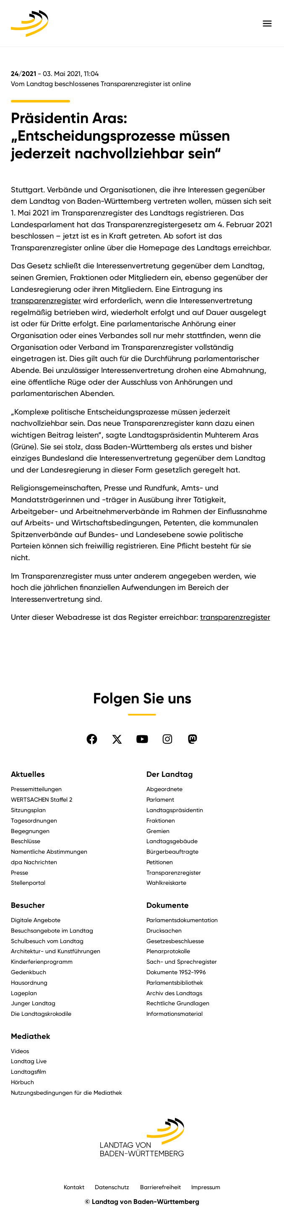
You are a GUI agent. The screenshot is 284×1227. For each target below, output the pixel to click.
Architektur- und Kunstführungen (55, 950)
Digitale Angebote (35, 919)
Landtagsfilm (28, 1071)
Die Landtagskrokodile (41, 1013)
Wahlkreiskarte (166, 882)
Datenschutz (112, 1186)
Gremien (157, 830)
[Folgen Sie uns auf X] (117, 739)
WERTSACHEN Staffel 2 (41, 799)
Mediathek (30, 1036)
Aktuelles (28, 774)
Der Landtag (169, 774)
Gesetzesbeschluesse (175, 940)
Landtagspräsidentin (174, 809)
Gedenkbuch (28, 971)
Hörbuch (22, 1081)
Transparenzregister (173, 872)
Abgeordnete (164, 788)
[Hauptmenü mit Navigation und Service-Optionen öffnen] (267, 23)
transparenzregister (46, 300)
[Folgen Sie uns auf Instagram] (167, 739)
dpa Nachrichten (34, 861)
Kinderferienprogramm (42, 961)
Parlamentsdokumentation (182, 919)
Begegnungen (30, 830)
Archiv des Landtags (174, 992)
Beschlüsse (25, 840)
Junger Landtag (33, 1003)
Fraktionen (160, 820)
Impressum (205, 1186)
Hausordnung (29, 982)
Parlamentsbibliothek (174, 982)
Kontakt (74, 1186)
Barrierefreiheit (160, 1186)
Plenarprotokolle (168, 950)
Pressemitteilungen (36, 788)
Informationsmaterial (174, 1013)
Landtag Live (29, 1060)
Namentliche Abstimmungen (49, 851)
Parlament (160, 799)
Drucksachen (164, 930)
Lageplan (24, 992)
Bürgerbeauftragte (172, 851)
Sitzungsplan (28, 809)
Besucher (28, 905)
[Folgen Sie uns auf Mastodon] (192, 739)
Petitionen (159, 861)
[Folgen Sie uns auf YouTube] (142, 739)
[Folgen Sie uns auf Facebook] (92, 739)
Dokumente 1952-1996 (176, 971)
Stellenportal (28, 882)
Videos (20, 1050)
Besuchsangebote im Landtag (52, 930)
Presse (19, 872)
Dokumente (167, 905)
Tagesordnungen (34, 820)
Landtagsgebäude (172, 840)
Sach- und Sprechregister (181, 961)
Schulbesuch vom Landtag (47, 940)
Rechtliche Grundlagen (177, 1003)
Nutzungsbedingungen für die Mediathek (66, 1092)
